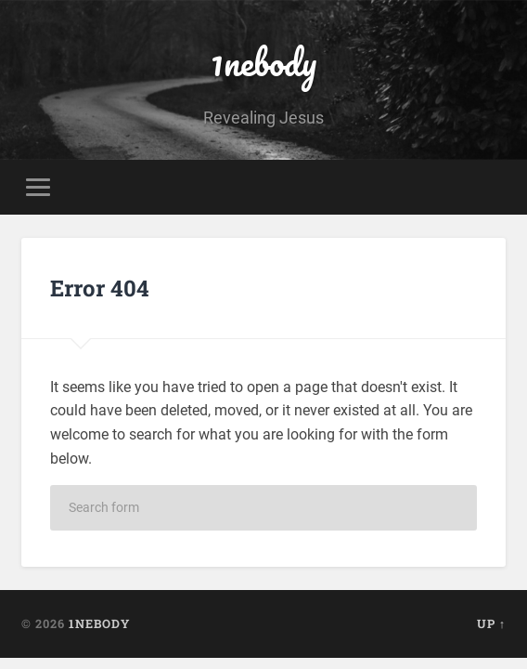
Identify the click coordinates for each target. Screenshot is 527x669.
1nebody (263, 62)
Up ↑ (491, 623)
